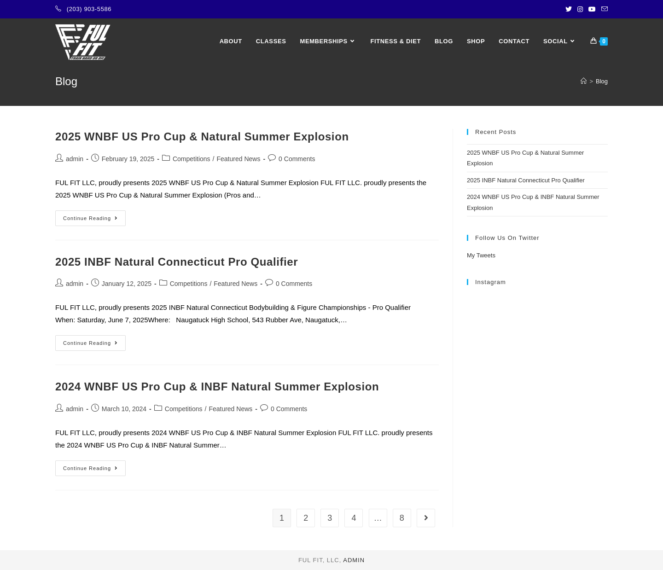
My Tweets (481, 255)
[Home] (584, 81)
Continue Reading (94, 220)
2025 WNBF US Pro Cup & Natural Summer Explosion (202, 136)
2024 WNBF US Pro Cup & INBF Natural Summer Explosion (217, 386)
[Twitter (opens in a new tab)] (569, 9)
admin (74, 159)
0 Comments (297, 159)
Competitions (191, 159)
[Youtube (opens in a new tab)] (592, 9)
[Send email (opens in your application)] (603, 9)
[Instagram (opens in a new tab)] (580, 9)
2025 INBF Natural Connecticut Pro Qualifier (176, 262)
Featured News (238, 159)
